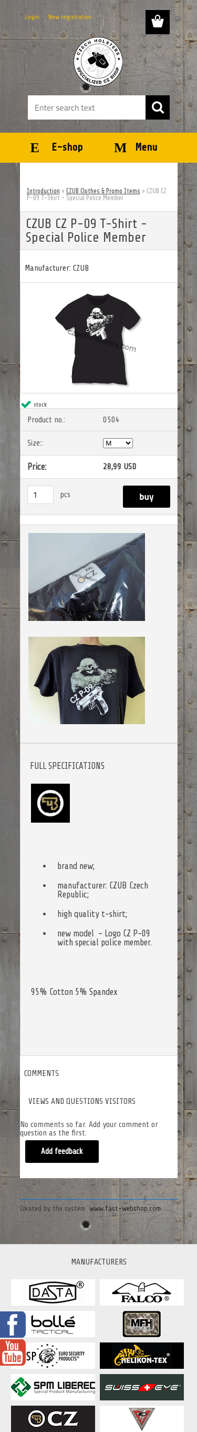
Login (32, 17)
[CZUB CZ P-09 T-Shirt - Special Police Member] (98, 287)
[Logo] (98, 61)
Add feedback (62, 1151)
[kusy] (40, 495)
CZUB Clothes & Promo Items (103, 191)
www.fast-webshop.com (125, 1208)
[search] (158, 107)
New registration (69, 17)
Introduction (43, 191)
